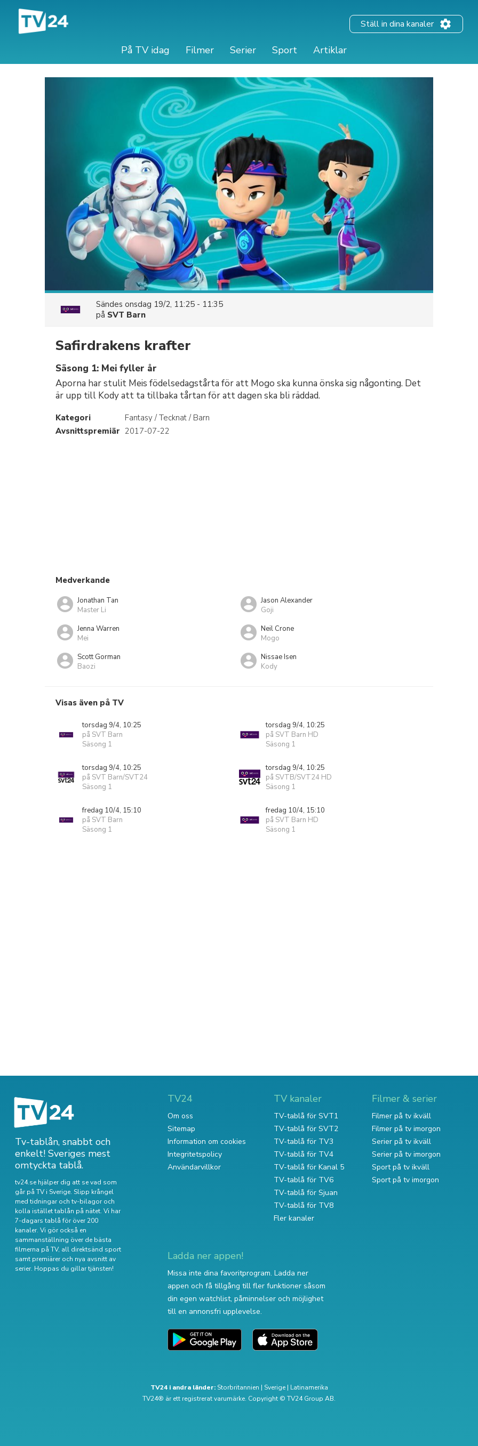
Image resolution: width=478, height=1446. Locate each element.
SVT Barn (126, 315)
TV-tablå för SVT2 (306, 1129)
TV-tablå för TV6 (303, 1180)
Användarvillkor (194, 1167)
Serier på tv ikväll (401, 1141)
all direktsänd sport (91, 1249)
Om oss (180, 1116)
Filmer (200, 50)
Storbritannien (238, 1387)
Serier (243, 50)
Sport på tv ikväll (400, 1167)
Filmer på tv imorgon (406, 1129)
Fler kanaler (294, 1218)
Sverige (274, 1387)
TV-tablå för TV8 (303, 1205)
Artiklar (330, 50)
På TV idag (145, 50)
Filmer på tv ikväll (401, 1116)
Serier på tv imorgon (406, 1154)
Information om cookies (207, 1141)
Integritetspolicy (195, 1154)
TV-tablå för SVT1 (306, 1116)
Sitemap (181, 1129)
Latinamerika (309, 1387)
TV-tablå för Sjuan (306, 1193)
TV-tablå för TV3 (303, 1141)
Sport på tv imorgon (405, 1180)
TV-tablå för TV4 (303, 1154)
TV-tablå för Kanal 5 (309, 1167)
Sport (284, 50)
